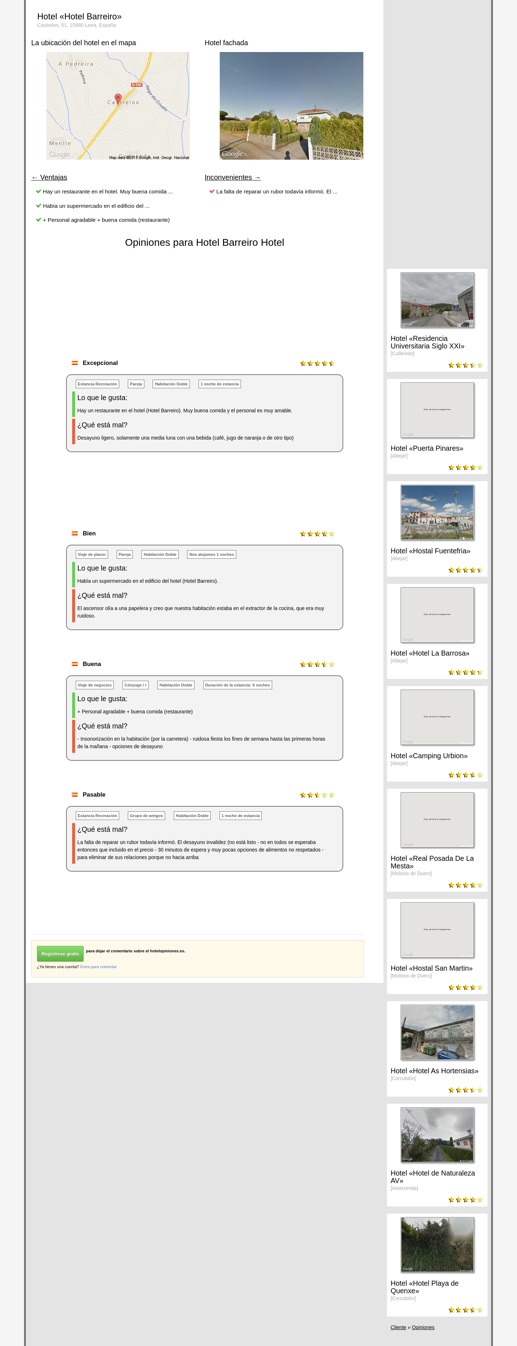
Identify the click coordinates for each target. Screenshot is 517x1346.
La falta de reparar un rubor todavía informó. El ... (276, 191)
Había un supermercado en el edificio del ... (96, 206)
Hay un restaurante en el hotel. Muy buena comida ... (108, 191)
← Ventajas (49, 177)
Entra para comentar (98, 967)
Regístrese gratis (60, 953)
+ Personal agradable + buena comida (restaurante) (106, 220)
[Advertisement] (162, 498)
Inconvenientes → (233, 177)
